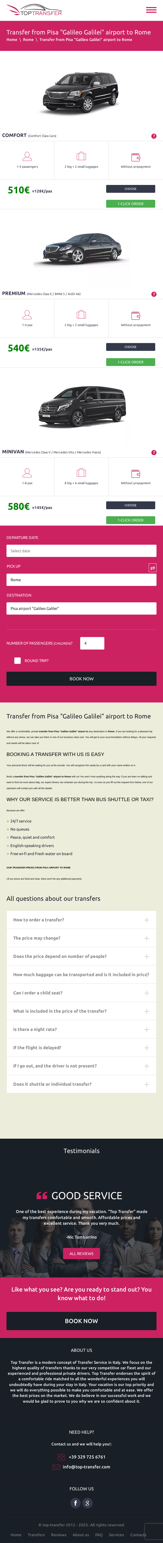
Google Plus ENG (87, 1503)
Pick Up (14, 566)
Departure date (22, 537)
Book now (82, 678)
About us (81, 1535)
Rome (28, 39)
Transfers (36, 1535)
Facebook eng (75, 1503)
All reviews (81, 1253)
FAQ (99, 1535)
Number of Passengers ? (39, 643)
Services (116, 1535)
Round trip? (37, 660)
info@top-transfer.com (86, 1466)
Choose (131, 188)
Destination (19, 595)
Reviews (58, 1535)
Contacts (138, 1535)
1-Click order (131, 204)
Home (11, 39)
